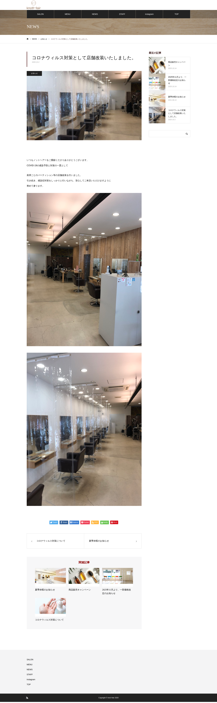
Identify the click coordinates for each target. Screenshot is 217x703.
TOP (177, 15)
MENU (67, 15)
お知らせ (34, 75)
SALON (40, 15)
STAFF (122, 15)
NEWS (95, 15)
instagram (149, 15)
